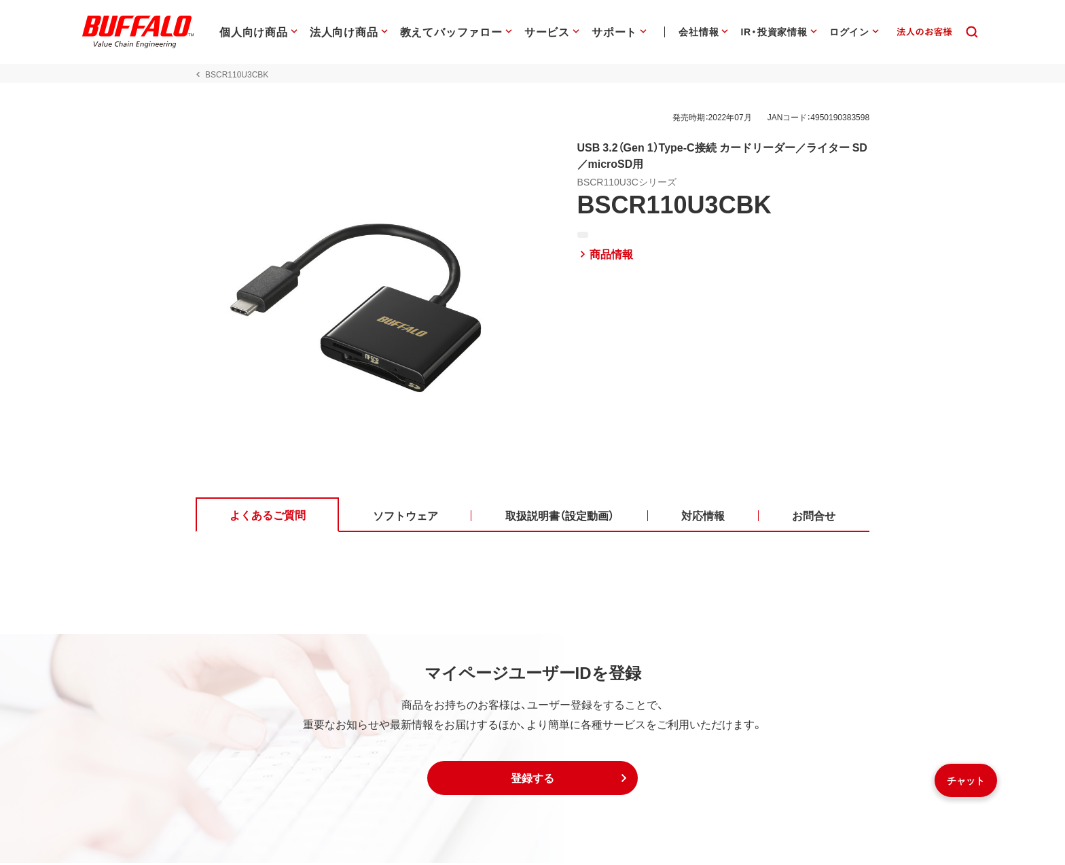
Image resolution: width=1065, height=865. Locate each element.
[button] (532, 780)
